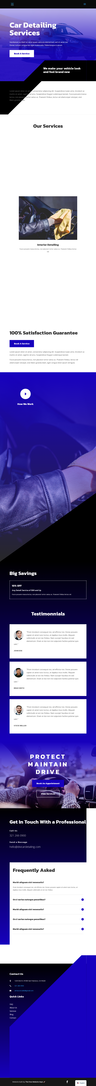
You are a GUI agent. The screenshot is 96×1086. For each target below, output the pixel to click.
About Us (13, 1008)
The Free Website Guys (34, 1082)
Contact (13, 1018)
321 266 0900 (18, 835)
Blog (11, 1014)
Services (13, 1011)
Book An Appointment (48, 783)
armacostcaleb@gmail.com (24, 991)
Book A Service (22, 53)
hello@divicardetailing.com (25, 847)
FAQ (11, 1004)
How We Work (25, 404)
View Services (48, 793)
